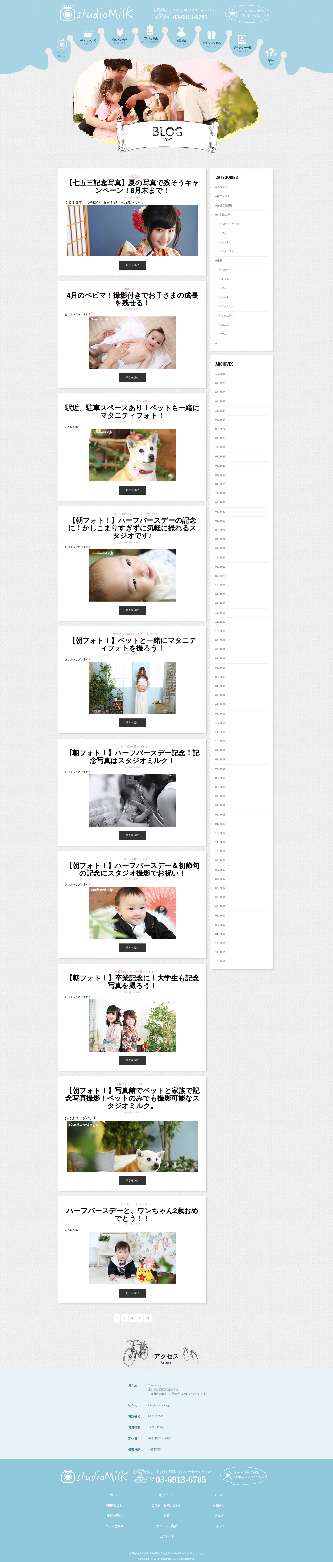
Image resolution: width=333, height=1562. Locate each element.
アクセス (219, 1526)
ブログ (218, 1515)
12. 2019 (220, 612)
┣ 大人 (220, 334)
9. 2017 (220, 860)
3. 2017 (220, 915)
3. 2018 (220, 805)
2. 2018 (220, 814)
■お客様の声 (222, 214)
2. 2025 (220, 401)
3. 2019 (220, 695)
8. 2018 (220, 759)
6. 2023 (220, 474)
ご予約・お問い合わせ (166, 1505)
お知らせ (219, 1505)
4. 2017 (220, 906)
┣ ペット (222, 242)
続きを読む (132, 264)
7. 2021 (220, 576)
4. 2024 (220, 438)
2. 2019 (220, 704)
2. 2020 (220, 594)
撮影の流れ (114, 1515)
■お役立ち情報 (223, 205)
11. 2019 (220, 621)
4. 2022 (220, 539)
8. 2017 (220, 869)
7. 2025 (220, 383)
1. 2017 (220, 934)
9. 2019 (220, 640)
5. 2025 (220, 392)
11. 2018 (220, 732)
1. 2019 (220, 713)
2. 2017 (220, 924)
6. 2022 (220, 520)
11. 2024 (220, 410)
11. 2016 (220, 952)
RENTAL (181, 36)
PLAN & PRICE (150, 34)
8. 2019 (220, 649)
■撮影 (218, 260)
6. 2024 (220, 429)
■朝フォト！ (222, 196)
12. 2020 (220, 585)
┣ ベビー (222, 269)
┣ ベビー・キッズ (227, 223)
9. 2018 (220, 750)
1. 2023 (220, 484)
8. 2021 (220, 566)
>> (148, 1318)
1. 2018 (220, 824)
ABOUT (87, 38)
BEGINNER (120, 36)
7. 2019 (220, 658)
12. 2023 (220, 447)
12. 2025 (220, 373)
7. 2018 (220, 768)
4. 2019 (220, 686)
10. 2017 (220, 851)
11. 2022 (220, 493)
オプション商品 (166, 1526)
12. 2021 (220, 557)
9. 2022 (220, 502)
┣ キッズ (222, 279)
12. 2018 (220, 723)
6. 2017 (220, 888)
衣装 (166, 1515)
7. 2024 (220, 419)
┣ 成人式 (222, 324)
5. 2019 (220, 677)
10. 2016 (220, 961)
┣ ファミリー (224, 306)
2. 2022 (220, 548)
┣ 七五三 (222, 233)
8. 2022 (220, 511)
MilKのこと (114, 1505)
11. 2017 (220, 842)
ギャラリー (166, 1495)
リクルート (166, 1536)
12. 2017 (220, 833)
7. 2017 (220, 879)
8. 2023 (220, 456)
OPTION (211, 39)
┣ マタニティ (224, 251)
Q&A (271, 56)
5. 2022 (220, 530)
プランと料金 (114, 1526)
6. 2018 (220, 778)
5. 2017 (220, 897)
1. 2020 (220, 603)
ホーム (114, 1495)
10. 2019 (220, 631)
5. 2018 (220, 787)
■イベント (221, 187)
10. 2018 (220, 741)
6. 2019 (220, 667)
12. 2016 (220, 943)
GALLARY (242, 43)
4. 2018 (220, 796)
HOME (61, 47)
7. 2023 (220, 465)
